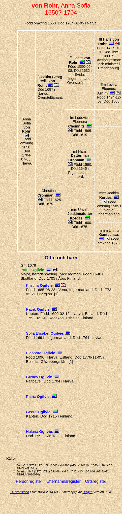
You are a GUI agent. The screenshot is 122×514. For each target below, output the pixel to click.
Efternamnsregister (64, 481)
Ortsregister (95, 481)
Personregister (29, 481)
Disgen (87, 492)
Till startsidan (19, 492)
